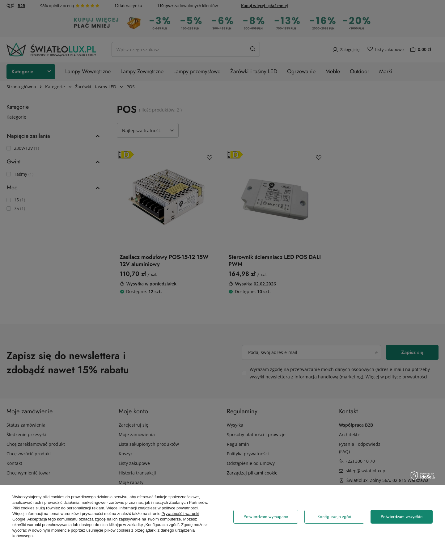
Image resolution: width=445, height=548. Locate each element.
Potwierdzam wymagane (266, 516)
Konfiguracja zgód (334, 516)
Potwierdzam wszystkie (401, 516)
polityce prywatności (179, 508)
